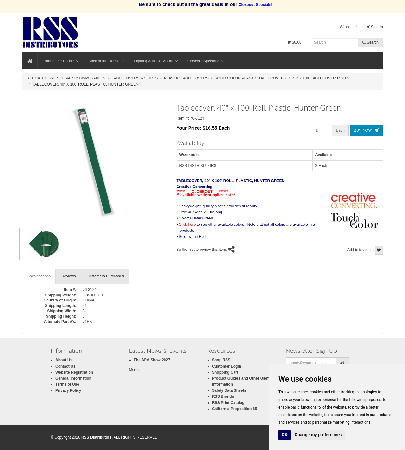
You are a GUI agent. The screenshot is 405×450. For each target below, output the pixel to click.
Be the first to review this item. (202, 250)
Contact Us (65, 366)
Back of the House (106, 61)
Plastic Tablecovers (186, 78)
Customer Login (226, 366)
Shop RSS (221, 360)
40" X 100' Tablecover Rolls (320, 78)
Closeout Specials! (205, 61)
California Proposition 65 (234, 409)
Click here (187, 224)
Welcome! (348, 27)
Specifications (39, 276)
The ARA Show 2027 (152, 360)
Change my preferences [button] (318, 434)
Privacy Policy (68, 390)
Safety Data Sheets (229, 390)
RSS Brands (223, 396)
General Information (73, 378)
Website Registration (74, 372)
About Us (63, 360)
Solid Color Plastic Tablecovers (250, 78)
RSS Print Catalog (228, 403)
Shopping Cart (225, 372)
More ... (135, 369)
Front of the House (60, 61)
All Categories (43, 78)
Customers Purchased (105, 276)
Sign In (375, 27)
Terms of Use (67, 384)
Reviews (68, 276)
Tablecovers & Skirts (135, 78)
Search (370, 42)
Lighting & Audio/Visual (156, 61)
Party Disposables (85, 78)
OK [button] (285, 434)
